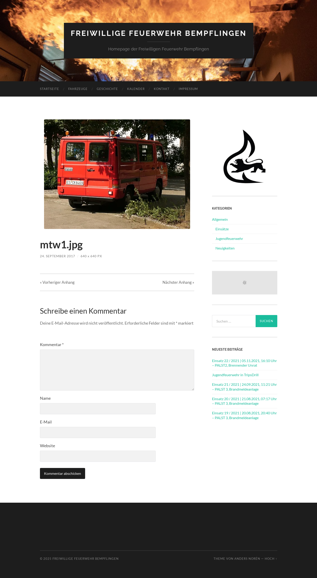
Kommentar (52, 344)
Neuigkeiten (225, 248)
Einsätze (222, 229)
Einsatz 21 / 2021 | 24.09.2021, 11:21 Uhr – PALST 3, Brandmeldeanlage (244, 386)
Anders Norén (247, 558)
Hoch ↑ (271, 558)
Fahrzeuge (78, 89)
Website (47, 445)
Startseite (49, 89)
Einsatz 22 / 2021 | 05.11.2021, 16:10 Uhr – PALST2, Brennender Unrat (244, 363)
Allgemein (220, 219)
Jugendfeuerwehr (229, 238)
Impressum (188, 89)
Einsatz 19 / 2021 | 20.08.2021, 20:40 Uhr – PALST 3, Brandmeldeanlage (244, 415)
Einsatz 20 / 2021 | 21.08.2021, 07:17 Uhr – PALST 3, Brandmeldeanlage (244, 401)
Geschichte (107, 89)
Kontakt (162, 89)
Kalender (136, 89)
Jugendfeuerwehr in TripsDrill (235, 375)
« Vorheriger (57, 282)
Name (45, 398)
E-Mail (46, 421)
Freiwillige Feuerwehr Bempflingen (158, 33)
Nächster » (178, 282)
